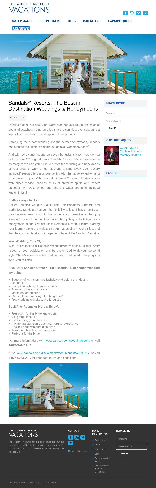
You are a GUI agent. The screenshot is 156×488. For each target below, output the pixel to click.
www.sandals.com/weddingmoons (68, 340)
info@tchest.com (77, 451)
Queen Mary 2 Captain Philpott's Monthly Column (131, 151)
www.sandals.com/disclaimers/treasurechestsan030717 (53, 353)
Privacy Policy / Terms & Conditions (102, 468)
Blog (72, 21)
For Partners (50, 21)
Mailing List (92, 21)
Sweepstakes (22, 21)
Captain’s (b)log (120, 21)
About (97, 445)
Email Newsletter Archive (102, 459)
